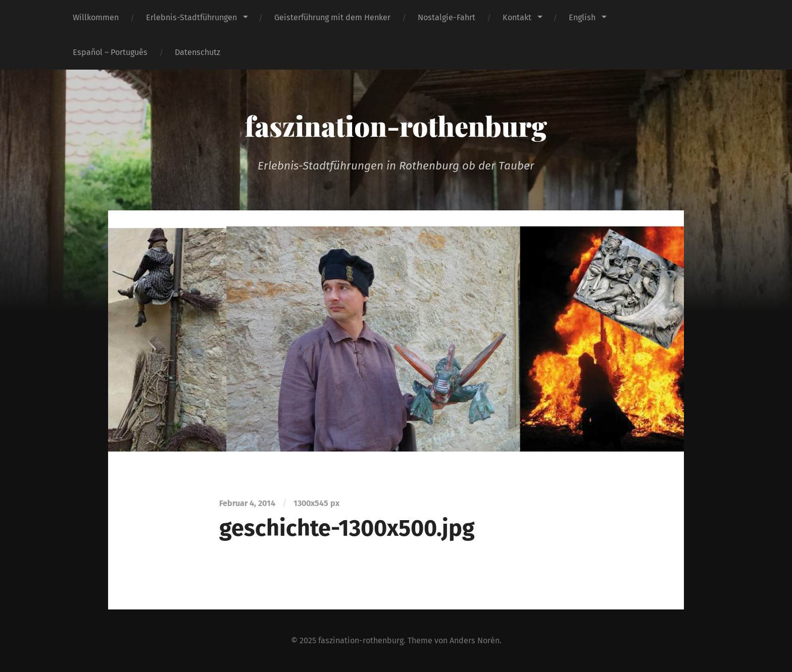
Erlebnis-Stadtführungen (191, 17)
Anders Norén (475, 640)
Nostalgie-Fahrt (446, 17)
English (582, 17)
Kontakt (517, 17)
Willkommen (96, 17)
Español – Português (110, 52)
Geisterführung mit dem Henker (332, 17)
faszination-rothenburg (396, 125)
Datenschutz (197, 52)
